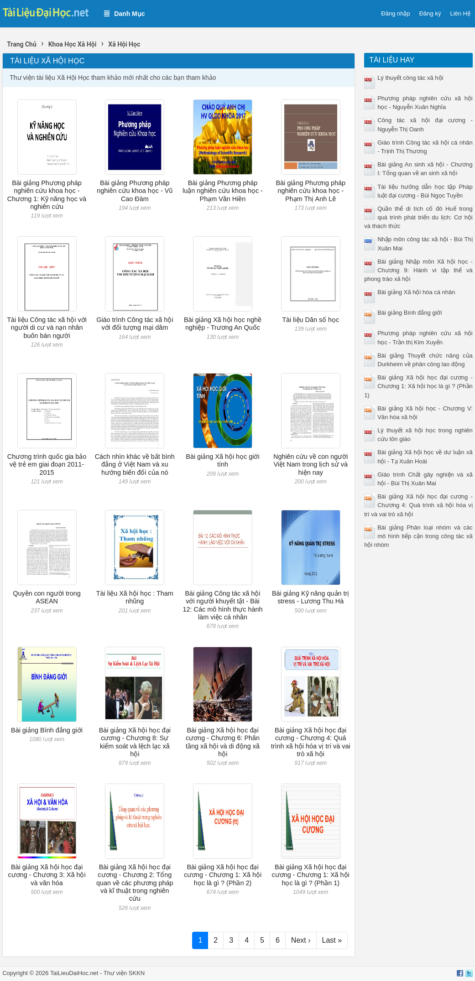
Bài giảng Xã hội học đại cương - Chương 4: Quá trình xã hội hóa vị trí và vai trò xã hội (310, 742)
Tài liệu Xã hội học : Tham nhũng (134, 597)
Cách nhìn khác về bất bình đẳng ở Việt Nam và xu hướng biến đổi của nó (135, 464)
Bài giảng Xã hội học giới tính (222, 460)
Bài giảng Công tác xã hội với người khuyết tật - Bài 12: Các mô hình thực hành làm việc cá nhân (223, 605)
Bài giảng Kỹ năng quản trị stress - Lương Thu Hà (310, 597)
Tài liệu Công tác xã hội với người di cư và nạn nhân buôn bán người (47, 327)
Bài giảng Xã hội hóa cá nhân (416, 292)
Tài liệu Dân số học (310, 319)
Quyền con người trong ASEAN (47, 597)
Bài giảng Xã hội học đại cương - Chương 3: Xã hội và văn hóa (46, 875)
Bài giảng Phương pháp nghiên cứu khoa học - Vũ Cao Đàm (134, 190)
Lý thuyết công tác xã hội (410, 77)
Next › (301, 940)
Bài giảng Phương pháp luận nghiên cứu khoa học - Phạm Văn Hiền (223, 190)
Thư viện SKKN (124, 973)
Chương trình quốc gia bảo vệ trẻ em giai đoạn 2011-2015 (47, 464)
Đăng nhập (395, 13)
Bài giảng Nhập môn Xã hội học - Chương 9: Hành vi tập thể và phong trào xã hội (418, 270)
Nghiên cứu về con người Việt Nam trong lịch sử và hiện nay (310, 464)
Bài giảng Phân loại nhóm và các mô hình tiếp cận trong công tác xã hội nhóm (418, 536)
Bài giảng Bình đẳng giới (47, 730)
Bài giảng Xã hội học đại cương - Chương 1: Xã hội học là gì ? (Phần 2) (222, 875)
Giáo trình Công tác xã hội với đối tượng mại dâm (134, 323)
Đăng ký (430, 13)
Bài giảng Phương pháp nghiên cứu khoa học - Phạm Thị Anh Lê (310, 190)
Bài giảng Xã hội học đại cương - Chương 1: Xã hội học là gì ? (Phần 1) (311, 875)
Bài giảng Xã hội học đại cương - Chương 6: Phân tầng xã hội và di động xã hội (223, 742)
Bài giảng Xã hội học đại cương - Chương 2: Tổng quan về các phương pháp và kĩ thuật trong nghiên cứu (134, 882)
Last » (332, 940)
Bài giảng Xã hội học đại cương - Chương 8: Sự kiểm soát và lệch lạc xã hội (135, 742)
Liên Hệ (460, 13)
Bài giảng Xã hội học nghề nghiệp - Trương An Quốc (222, 323)
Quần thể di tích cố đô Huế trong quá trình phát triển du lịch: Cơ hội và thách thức (418, 217)
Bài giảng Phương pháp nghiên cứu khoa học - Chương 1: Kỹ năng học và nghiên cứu (46, 194)
